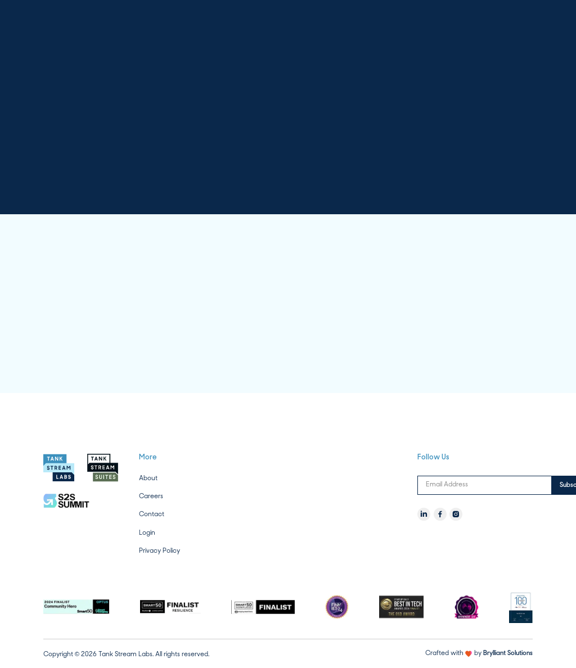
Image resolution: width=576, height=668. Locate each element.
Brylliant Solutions (508, 653)
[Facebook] (440, 514)
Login (147, 532)
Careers (151, 496)
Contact (151, 514)
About (148, 478)
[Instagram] (455, 514)
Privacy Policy (159, 550)
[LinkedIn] (423, 514)
